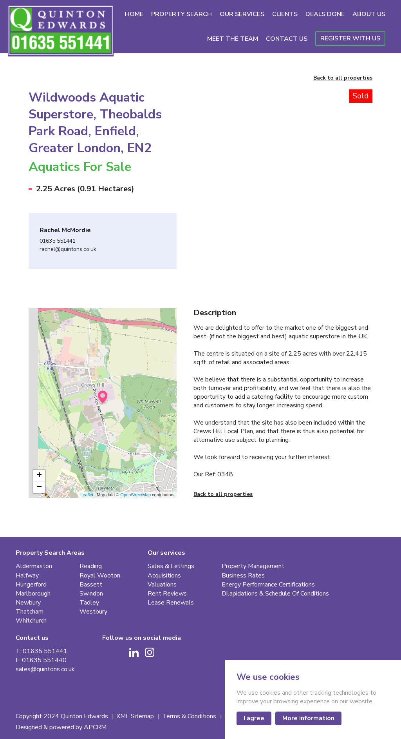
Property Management (253, 566)
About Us (368, 14)
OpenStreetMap (135, 494)
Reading (90, 566)
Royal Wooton (99, 575)
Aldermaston (34, 566)
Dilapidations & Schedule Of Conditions (275, 593)
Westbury (93, 612)
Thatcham (29, 612)
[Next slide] (351, 151)
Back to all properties (342, 78)
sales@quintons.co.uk (45, 669)
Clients (285, 14)
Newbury (28, 602)
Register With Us (350, 38)
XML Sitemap (135, 716)
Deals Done (325, 14)
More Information (308, 718)
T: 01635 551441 (41, 651)
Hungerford (31, 584)
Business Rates (243, 575)
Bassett (90, 584)
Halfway (27, 575)
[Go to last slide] (215, 151)
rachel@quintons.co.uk (68, 249)
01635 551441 (58, 241)
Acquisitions (164, 575)
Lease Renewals (171, 602)
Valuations (162, 584)
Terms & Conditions (190, 716)
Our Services (242, 14)
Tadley (89, 602)
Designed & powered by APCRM (61, 727)
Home (134, 14)
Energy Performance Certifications (268, 584)
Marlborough (33, 593)
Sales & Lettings (171, 566)
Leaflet (86, 494)
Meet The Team (232, 38)
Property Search (181, 14)
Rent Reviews (167, 593)
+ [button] (39, 475)
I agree (254, 718)
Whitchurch (31, 621)
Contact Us (286, 38)
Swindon (91, 593)
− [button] (39, 487)
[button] (215, 233)
